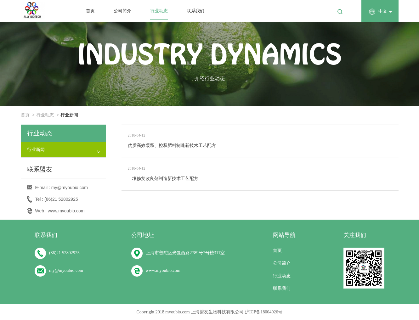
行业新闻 (69, 115)
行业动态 (159, 10)
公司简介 (122, 10)
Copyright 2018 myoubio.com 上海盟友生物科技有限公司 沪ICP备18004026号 (210, 312)
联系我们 (195, 10)
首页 (90, 10)
